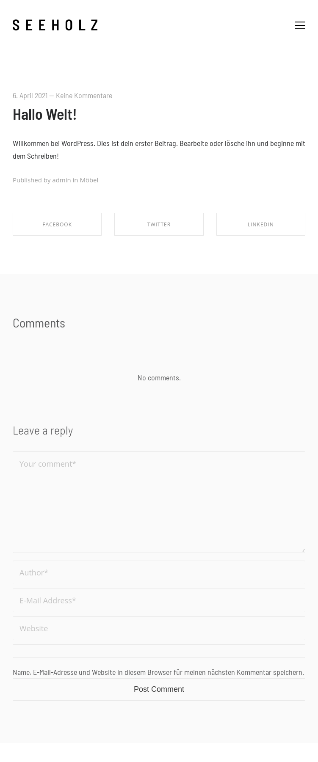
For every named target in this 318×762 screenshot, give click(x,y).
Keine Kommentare (84, 95)
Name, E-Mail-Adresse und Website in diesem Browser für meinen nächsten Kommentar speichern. (158, 672)
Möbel (89, 180)
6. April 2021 (30, 95)
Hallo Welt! (45, 114)
